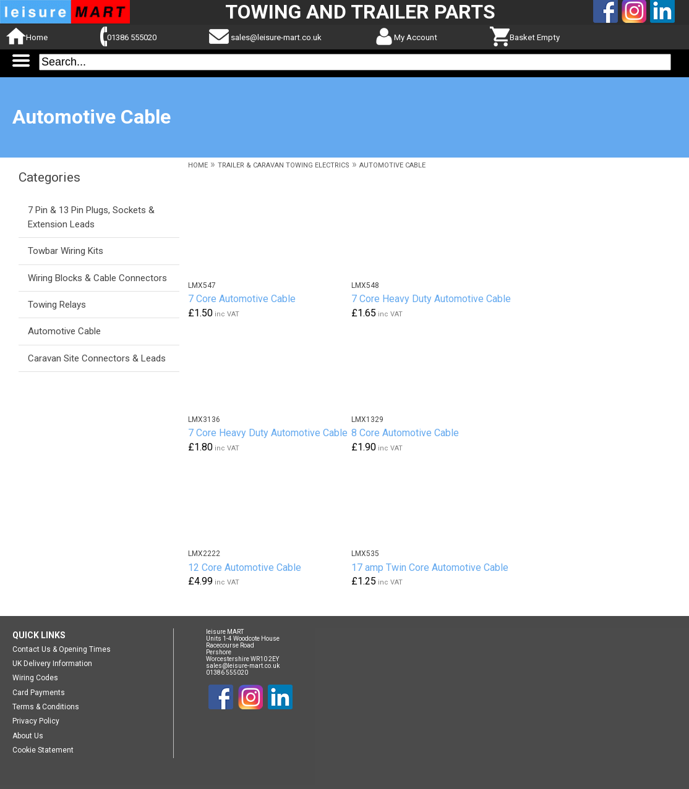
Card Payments (38, 692)
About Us (27, 736)
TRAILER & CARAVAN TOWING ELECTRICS (283, 165)
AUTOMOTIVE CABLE (392, 165)
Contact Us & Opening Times (61, 649)
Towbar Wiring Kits (65, 250)
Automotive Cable (64, 331)
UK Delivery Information (52, 663)
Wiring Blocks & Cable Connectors (97, 278)
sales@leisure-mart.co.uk (276, 37)
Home (37, 37)
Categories (49, 177)
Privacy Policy (35, 721)
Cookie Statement (43, 750)
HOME (198, 165)
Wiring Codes (35, 677)
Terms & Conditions (45, 707)
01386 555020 (131, 37)
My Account (415, 37)
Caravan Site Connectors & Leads (97, 358)
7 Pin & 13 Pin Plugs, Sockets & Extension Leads (91, 217)
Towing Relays (57, 304)
